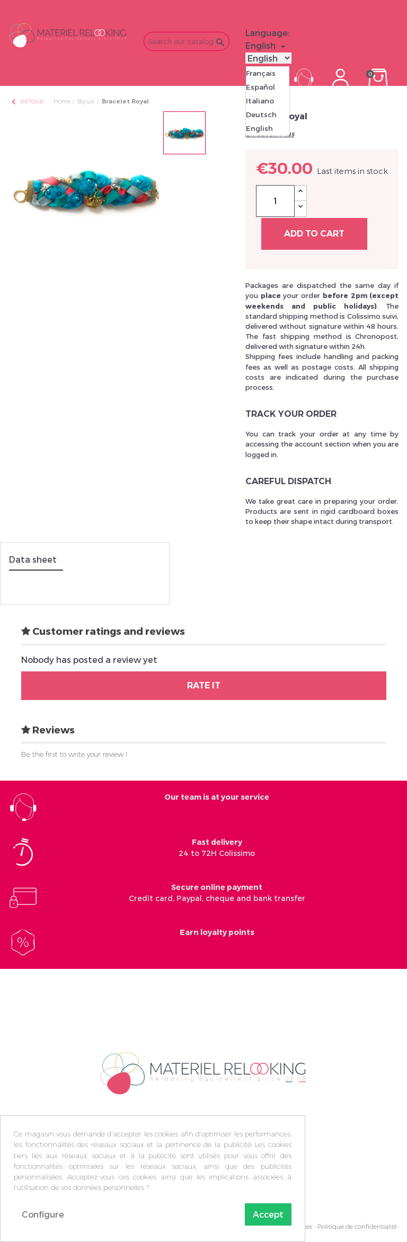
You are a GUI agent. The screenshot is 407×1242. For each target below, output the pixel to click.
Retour (27, 101)
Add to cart (314, 234)
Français (261, 73)
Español (260, 87)
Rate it (203, 685)
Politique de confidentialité (357, 1226)
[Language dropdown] (266, 45)
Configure (43, 1214)
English (259, 128)
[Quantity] (275, 201)
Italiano (260, 101)
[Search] (186, 41)
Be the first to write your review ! (74, 754)
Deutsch (261, 114)
